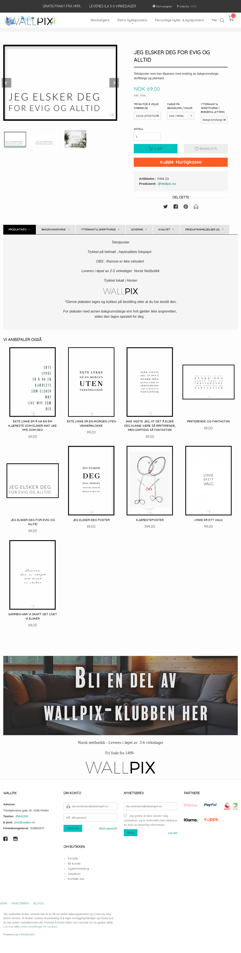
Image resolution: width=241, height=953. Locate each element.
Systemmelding (78, 868)
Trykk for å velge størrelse (146, 106)
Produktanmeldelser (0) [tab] (202, 229)
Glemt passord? (108, 828)
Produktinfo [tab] (17, 229)
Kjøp (155, 149)
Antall (138, 129)
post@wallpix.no (24, 822)
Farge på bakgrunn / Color (179, 106)
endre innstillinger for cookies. (39, 926)
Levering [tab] (137, 229)
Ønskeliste (206, 149)
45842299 (21, 816)
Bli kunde (74, 863)
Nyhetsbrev (20, 903)
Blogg (38, 903)
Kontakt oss (76, 878)
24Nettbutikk (27, 934)
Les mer (172, 833)
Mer (215, 20)
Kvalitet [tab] (164, 229)
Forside (73, 858)
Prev (6, 83)
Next (114, 83)
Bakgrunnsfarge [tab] (54, 229)
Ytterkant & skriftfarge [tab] (98, 229)
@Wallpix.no (167, 183)
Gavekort (74, 873)
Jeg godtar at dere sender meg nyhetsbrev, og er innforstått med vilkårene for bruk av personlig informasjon (150, 820)
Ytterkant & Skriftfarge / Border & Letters (212, 108)
